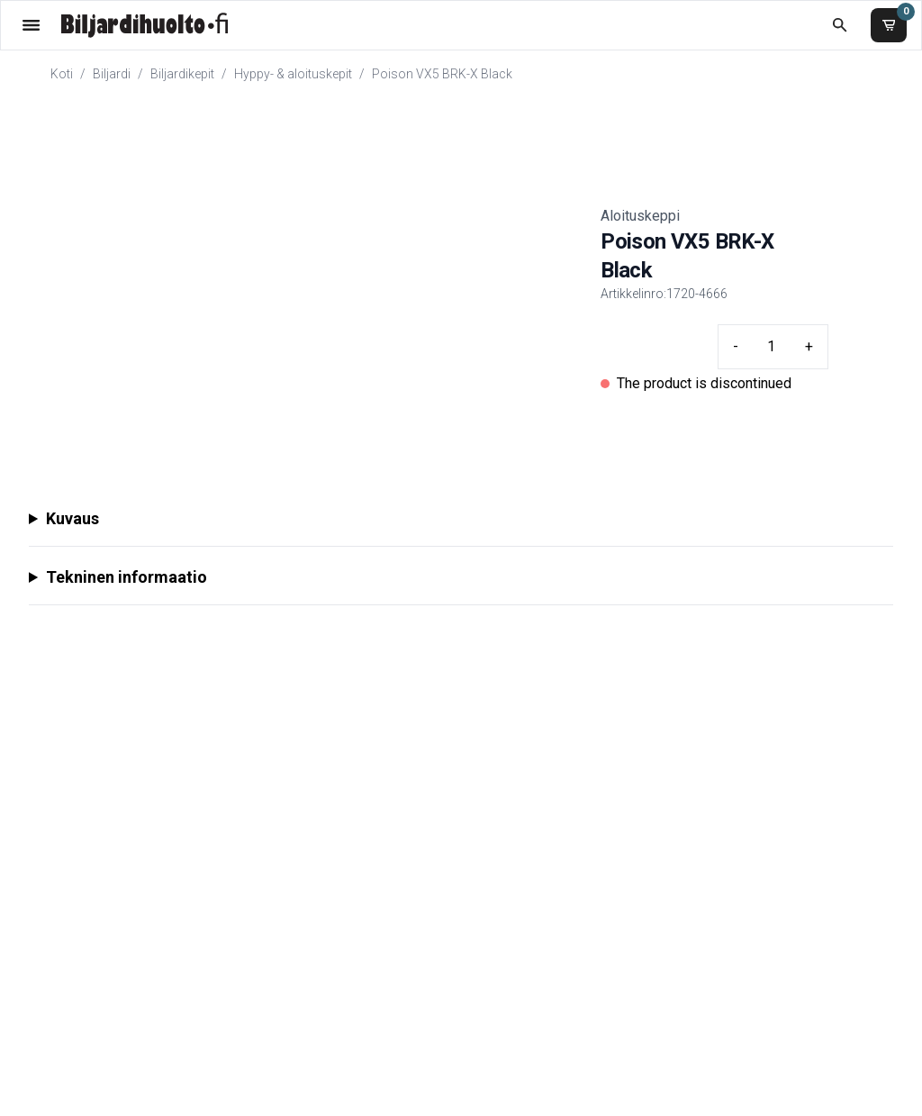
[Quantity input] (772, 346)
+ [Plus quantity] (809, 346)
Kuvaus (72, 518)
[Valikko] (31, 25)
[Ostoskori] (889, 25)
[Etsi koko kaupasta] (839, 25)
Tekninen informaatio (126, 576)
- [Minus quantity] (735, 346)
